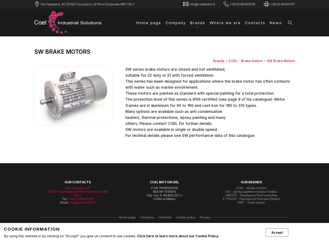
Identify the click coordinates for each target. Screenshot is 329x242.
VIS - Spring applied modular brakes (251, 191)
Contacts (255, 23)
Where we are (225, 23)
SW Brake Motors (281, 61)
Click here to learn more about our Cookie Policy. (178, 236)
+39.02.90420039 (80, 199)
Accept (277, 232)
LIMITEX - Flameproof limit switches (251, 195)
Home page (148, 23)
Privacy (205, 217)
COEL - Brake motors (247, 61)
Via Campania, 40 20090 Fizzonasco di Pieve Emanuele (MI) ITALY (77, 191)
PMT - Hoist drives (251, 202)
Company (175, 23)
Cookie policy (185, 217)
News (276, 23)
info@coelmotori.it (82, 202)
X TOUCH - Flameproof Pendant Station (251, 199)
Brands (197, 23)
